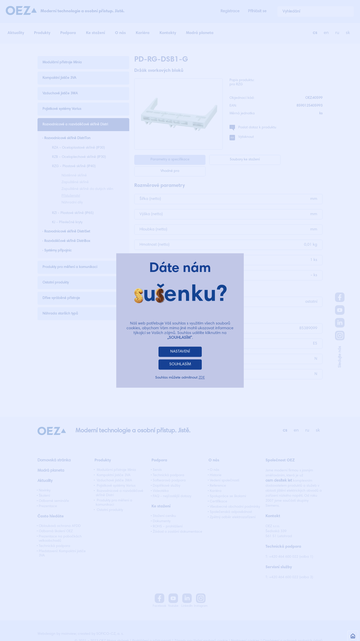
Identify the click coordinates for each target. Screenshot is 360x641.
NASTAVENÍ (180, 352)
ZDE (201, 378)
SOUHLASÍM (180, 365)
